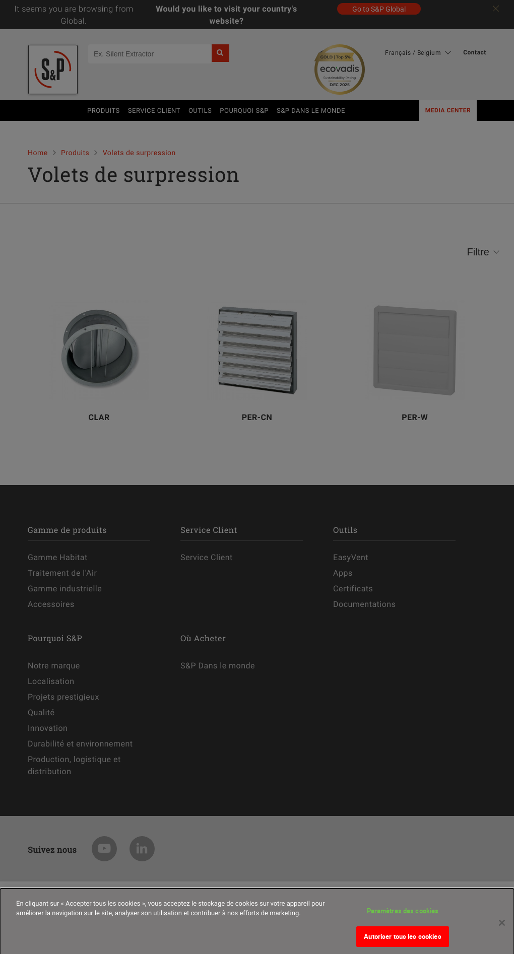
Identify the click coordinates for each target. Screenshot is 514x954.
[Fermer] (502, 927)
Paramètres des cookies (403, 914)
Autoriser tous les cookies (402, 940)
